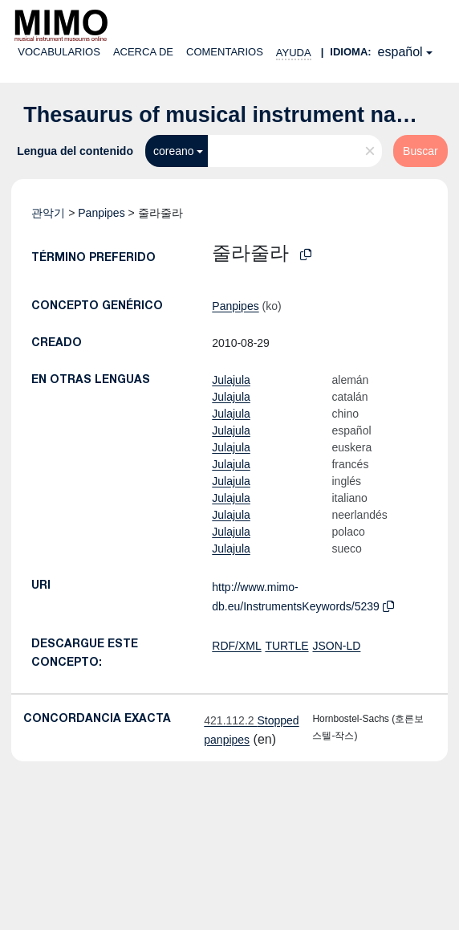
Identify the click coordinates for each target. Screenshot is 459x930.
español (400, 52)
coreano (173, 151)
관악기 (48, 212)
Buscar (420, 151)
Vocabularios (59, 52)
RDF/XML (236, 645)
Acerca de (143, 52)
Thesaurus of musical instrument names (231, 115)
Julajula (231, 379)
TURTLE (286, 645)
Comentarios (224, 52)
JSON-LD (336, 645)
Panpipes (101, 212)
